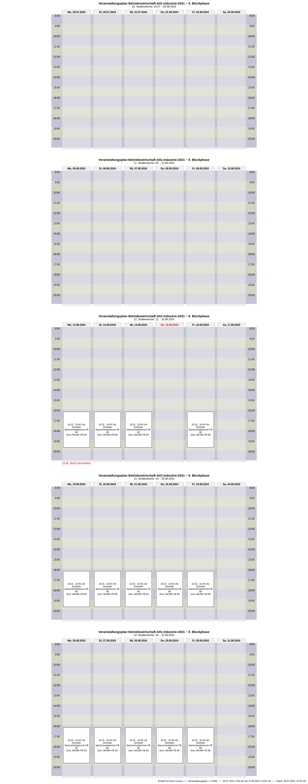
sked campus (176, 781)
